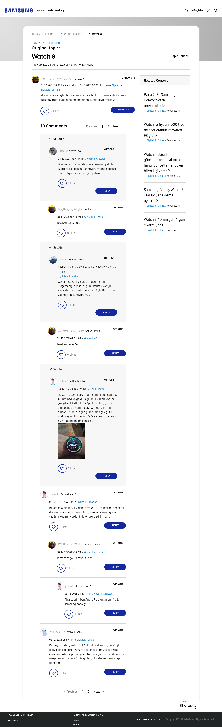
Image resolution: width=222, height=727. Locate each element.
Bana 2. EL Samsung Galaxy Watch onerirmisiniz (160, 100)
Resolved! (53, 43)
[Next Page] (118, 126)
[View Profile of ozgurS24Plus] (57, 632)
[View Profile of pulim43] (63, 381)
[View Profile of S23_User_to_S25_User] (54, 79)
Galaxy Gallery (56, 10)
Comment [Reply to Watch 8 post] (123, 109)
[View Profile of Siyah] (115, 85)
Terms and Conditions (87, 714)
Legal (76, 720)
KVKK (75, 724)
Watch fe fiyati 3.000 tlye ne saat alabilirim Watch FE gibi (164, 130)
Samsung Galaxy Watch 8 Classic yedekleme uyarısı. (163, 195)
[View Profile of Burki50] (63, 151)
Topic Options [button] (179, 56)
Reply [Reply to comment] (106, 190)
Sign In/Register (194, 10)
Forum (41, 10)
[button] (128, 78)
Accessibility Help (20, 714)
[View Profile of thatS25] (63, 259)
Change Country (148, 719)
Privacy (13, 720)
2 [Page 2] (108, 126)
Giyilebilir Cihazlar (50, 89)
